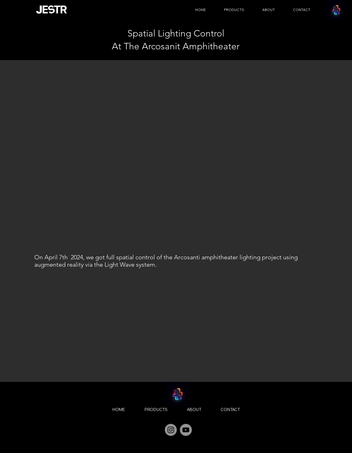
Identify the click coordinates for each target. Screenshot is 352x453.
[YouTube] (186, 430)
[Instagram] (171, 430)
